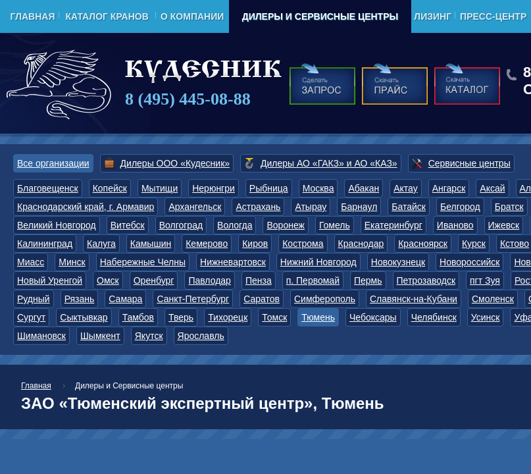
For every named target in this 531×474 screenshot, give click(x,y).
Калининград (44, 243)
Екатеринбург (393, 225)
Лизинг (432, 16)
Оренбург (154, 280)
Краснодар (361, 243)
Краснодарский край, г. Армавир (85, 206)
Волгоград (181, 225)
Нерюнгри (213, 188)
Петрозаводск (426, 280)
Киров (255, 243)
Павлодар (209, 280)
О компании (192, 16)
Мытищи (159, 188)
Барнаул (359, 206)
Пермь (368, 280)
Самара (125, 299)
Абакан (363, 188)
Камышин (150, 243)
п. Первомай (313, 280)
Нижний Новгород (318, 262)
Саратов (261, 299)
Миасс (30, 262)
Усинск (485, 317)
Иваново (455, 225)
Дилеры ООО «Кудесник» (175, 163)
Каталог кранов (106, 16)
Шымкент (100, 335)
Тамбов (138, 317)
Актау (405, 188)
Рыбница (268, 188)
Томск (274, 317)
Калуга (101, 243)
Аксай (492, 188)
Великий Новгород (56, 225)
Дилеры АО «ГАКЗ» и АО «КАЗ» (329, 163)
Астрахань (258, 206)
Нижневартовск (233, 262)
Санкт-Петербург (193, 299)
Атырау (310, 206)
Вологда (234, 225)
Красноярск (422, 243)
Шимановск (41, 335)
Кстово (514, 243)
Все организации (53, 163)
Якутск (149, 335)
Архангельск (194, 206)
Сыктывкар (83, 317)
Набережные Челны (143, 262)
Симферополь (324, 299)
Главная (33, 16)
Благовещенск (47, 188)
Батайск (409, 206)
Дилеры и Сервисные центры (320, 16)
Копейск (110, 188)
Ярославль (201, 335)
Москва (318, 188)
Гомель (334, 225)
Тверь (180, 317)
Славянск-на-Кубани (413, 299)
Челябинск (434, 317)
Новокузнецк (398, 262)
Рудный (33, 299)
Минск (72, 262)
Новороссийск (469, 262)
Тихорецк (227, 317)
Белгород (460, 206)
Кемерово (207, 243)
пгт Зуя (485, 280)
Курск (474, 243)
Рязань (79, 299)
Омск (108, 280)
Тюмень (318, 317)
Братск (509, 206)
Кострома (302, 243)
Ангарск (449, 188)
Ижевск (504, 225)
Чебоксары (373, 317)
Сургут (31, 317)
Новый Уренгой (49, 280)
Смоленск (493, 299)
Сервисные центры (469, 163)
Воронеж (285, 225)
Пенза (258, 280)
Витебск (128, 225)
